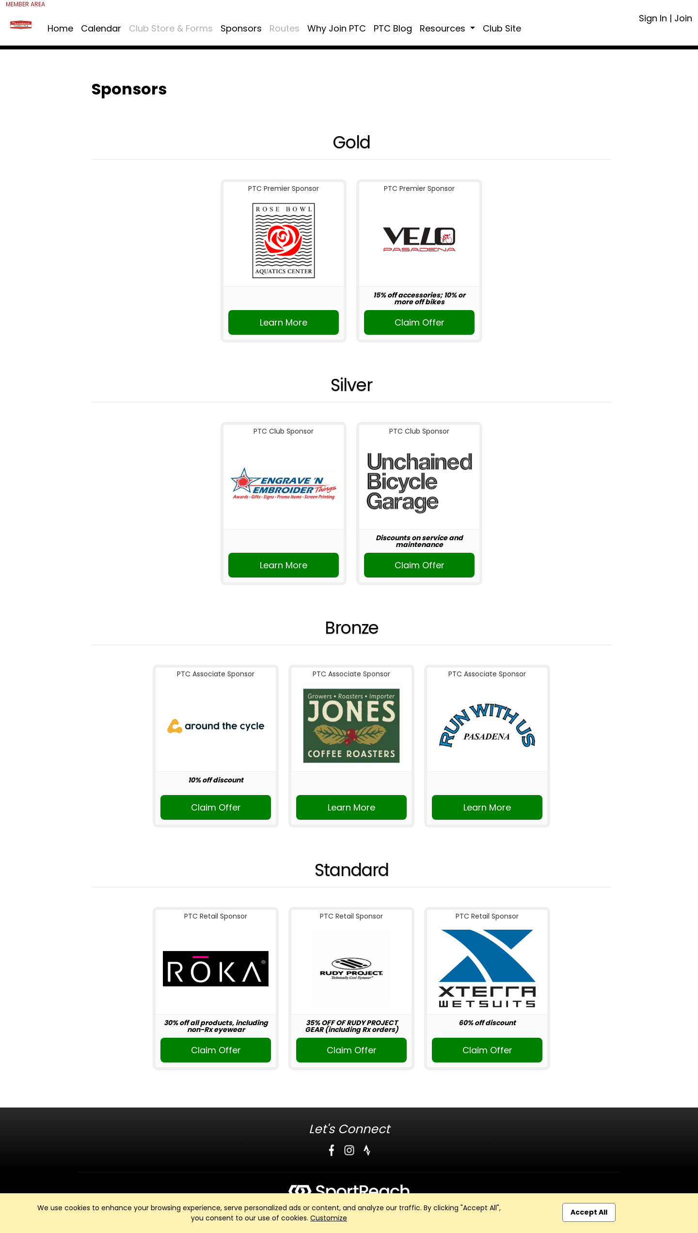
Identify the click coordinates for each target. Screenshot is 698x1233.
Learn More (283, 322)
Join (683, 18)
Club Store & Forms (171, 28)
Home (60, 28)
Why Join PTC (336, 28)
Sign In (653, 18)
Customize (328, 1218)
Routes (285, 28)
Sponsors (241, 28)
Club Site (502, 28)
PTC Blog (393, 28)
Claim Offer (419, 322)
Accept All (589, 1212)
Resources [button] (444, 28)
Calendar (101, 28)
